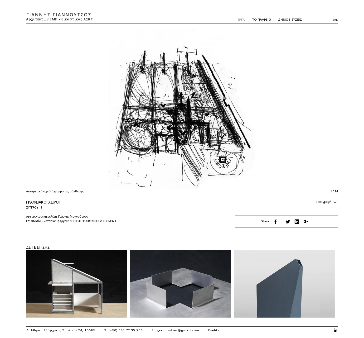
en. (335, 19)
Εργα (241, 19)
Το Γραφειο (261, 19)
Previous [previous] (104, 111)
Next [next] (259, 111)
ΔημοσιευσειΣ (290, 19)
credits (213, 330)
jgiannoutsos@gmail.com (177, 330)
